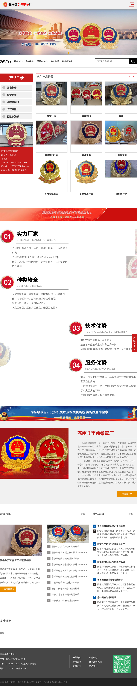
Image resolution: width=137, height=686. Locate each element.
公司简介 (77, 683)
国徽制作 (18, 61)
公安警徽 (55, 61)
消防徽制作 (42, 61)
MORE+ (132, 77)
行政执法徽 (67, 61)
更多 (7, 514)
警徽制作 (30, 61)
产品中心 (93, 683)
